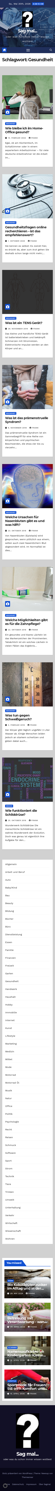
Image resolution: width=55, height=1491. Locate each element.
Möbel (8, 1059)
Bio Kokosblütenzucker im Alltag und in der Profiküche (27, 1288)
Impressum (31, 1484)
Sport (8, 1160)
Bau (7, 895)
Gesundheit (10, 123)
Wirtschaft (11, 1223)
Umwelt (9, 1199)
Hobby (9, 1004)
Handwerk (11, 989)
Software (10, 1153)
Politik (9, 1114)
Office (8, 1106)
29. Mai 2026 (17, 1293)
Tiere (8, 1184)
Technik (9, 1176)
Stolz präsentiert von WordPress (17, 1473)
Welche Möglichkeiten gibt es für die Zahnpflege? (26, 622)
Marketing (11, 1043)
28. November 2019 (18, 329)
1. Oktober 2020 (17, 241)
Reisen (9, 1137)
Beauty (9, 903)
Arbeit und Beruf (15, 872)
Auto (8, 879)
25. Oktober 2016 (17, 820)
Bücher (9, 918)
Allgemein (11, 864)
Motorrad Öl (12, 1082)
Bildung (9, 911)
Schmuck (10, 1145)
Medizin (9, 806)
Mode (8, 1067)
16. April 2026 (18, 1360)
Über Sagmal (44, 1484)
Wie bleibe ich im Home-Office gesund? (24, 130)
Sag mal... (27, 31)
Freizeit (9, 965)
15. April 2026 (17, 1394)
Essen (8, 942)
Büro (8, 926)
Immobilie (11, 1012)
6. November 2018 (17, 428)
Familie (9, 950)
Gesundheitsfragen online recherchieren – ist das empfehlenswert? (25, 231)
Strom (8, 1168)
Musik (8, 1090)
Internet (10, 1020)
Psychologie (12, 1121)
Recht (8, 1129)
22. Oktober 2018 (17, 630)
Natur (8, 1098)
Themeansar (27, 1477)
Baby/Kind (11, 887)
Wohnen (10, 1238)
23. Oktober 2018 (17, 531)
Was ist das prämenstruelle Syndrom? (26, 420)
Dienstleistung (13, 934)
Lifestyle (10, 1035)
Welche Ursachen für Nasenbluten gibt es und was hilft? (24, 521)
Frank (33, 138)
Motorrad (10, 1074)
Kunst (8, 1028)
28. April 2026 (18, 1327)
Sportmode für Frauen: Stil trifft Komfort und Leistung (27, 1388)
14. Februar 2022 (17, 138)
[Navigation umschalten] (28, 50)
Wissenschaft (13, 1231)
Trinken (9, 1192)
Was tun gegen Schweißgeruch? (18, 717)
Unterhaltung (12, 1207)
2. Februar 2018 (17, 725)
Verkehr (9, 1215)
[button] (51, 50)
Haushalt (10, 996)
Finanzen (10, 957)
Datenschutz (18, 1484)
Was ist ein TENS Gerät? (23, 323)
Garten (9, 973)
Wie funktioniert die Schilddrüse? (21, 812)
